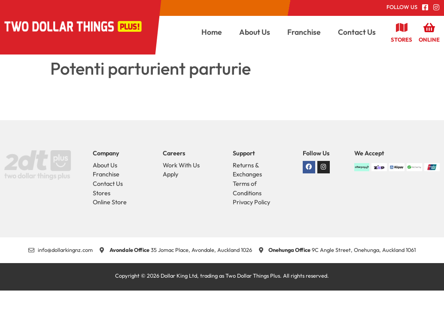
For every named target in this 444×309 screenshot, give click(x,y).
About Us (254, 32)
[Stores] (401, 27)
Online (429, 39)
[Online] (429, 27)
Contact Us (357, 32)
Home (211, 32)
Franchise (304, 32)
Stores (401, 39)
